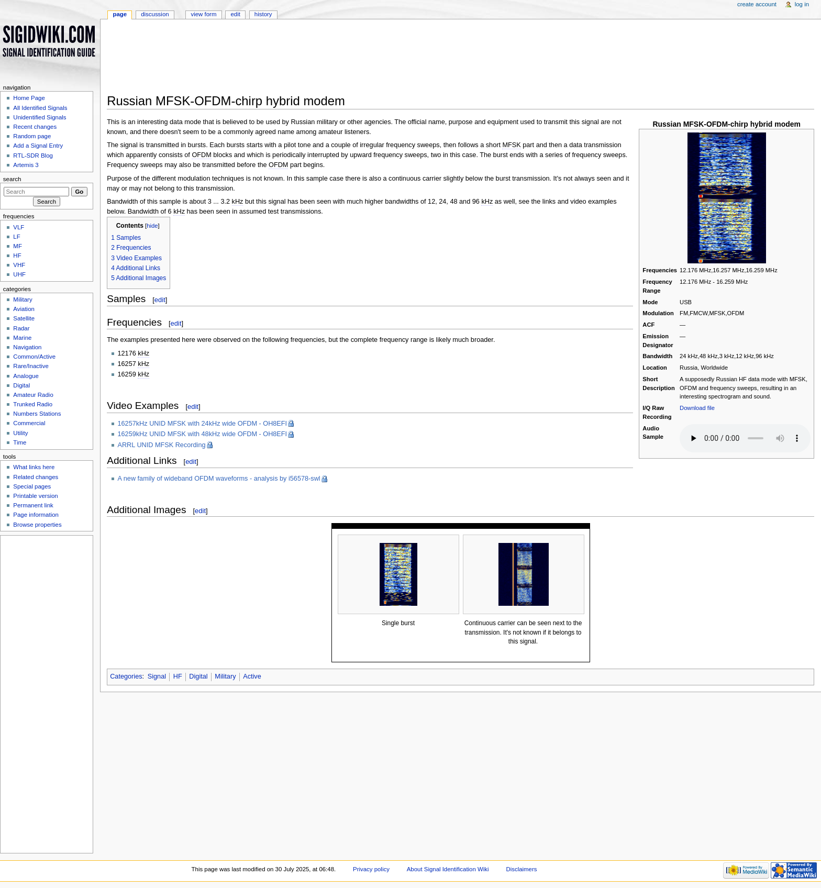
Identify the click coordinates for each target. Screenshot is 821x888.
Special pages (32, 486)
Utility (20, 433)
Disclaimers (521, 869)
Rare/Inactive (30, 366)
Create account (756, 4)
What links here (33, 467)
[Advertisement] (431, 59)
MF (17, 246)
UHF (19, 274)
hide (152, 226)
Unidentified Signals (39, 117)
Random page (32, 136)
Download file (697, 408)
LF (16, 237)
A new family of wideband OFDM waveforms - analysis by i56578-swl (219, 478)
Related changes (35, 477)
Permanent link (33, 505)
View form (203, 14)
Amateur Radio (33, 395)
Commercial (29, 423)
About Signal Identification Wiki (448, 869)
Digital (198, 676)
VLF (18, 227)
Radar (21, 328)
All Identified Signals (40, 108)
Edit (235, 14)
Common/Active (34, 356)
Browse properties (37, 524)
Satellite (24, 318)
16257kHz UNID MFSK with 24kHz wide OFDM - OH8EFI (202, 423)
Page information (36, 515)
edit (159, 300)
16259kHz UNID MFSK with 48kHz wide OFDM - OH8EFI (202, 434)
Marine (22, 338)
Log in (802, 4)
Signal (157, 676)
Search (12, 179)
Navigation (27, 347)
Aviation (24, 309)
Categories (126, 676)
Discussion (155, 14)
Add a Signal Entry (38, 145)
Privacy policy (371, 869)
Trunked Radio (32, 404)
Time (19, 442)
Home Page (29, 98)
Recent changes (35, 127)
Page (120, 14)
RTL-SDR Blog (33, 155)
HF (177, 676)
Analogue (25, 376)
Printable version (35, 496)
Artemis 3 (25, 165)
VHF (19, 265)
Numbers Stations (37, 413)
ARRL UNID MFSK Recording (162, 445)
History (263, 14)
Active (252, 676)
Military (225, 676)
